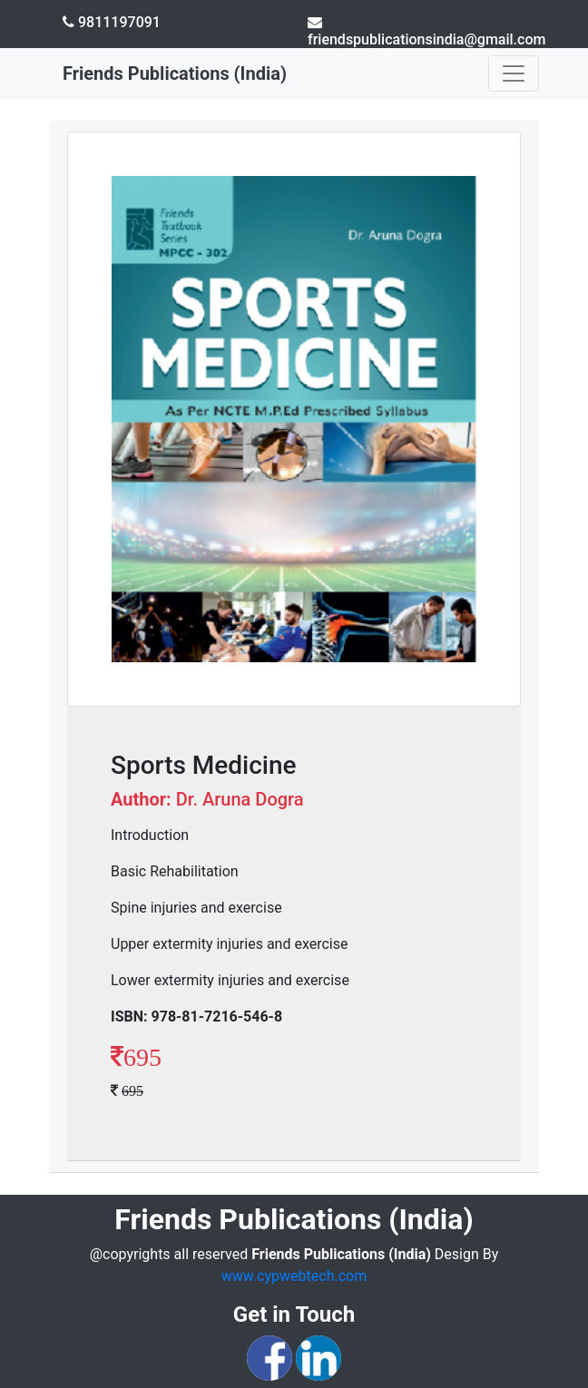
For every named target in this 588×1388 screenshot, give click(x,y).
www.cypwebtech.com (294, 1276)
